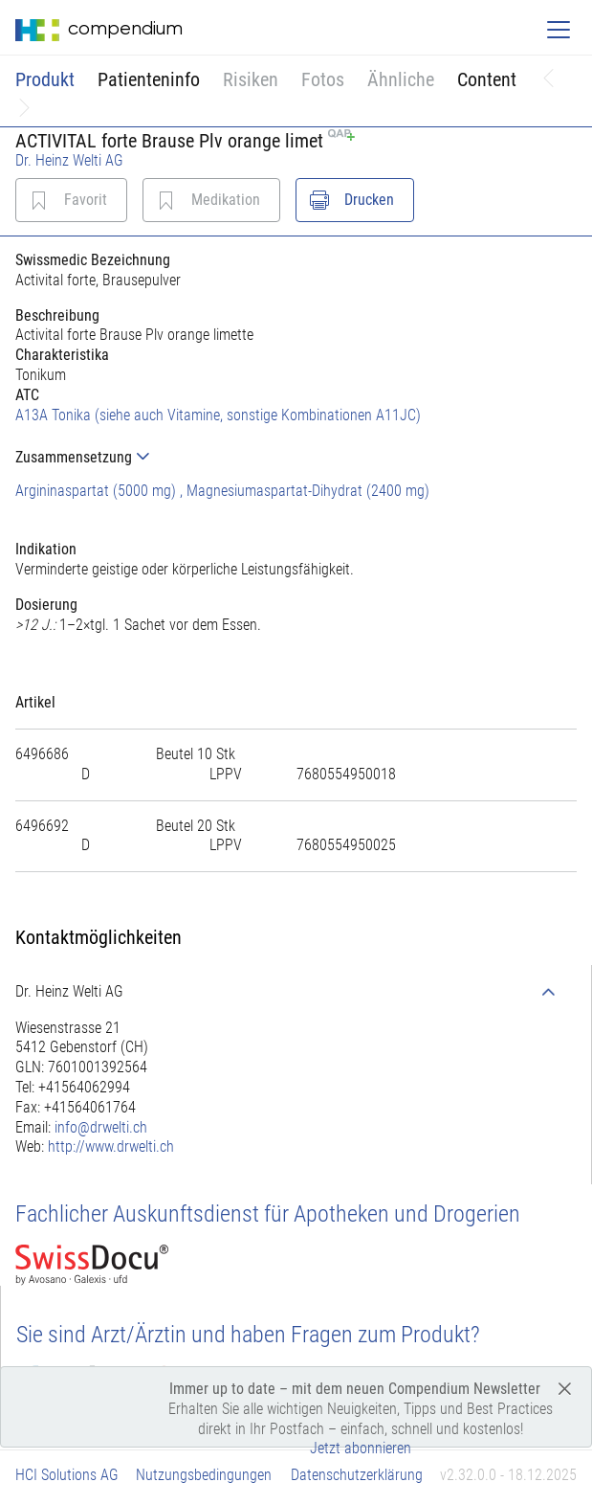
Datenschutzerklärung (357, 1475)
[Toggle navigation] (558, 29)
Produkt (45, 79)
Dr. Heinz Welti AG (69, 160)
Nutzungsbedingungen (204, 1475)
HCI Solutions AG (67, 1475)
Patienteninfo (149, 79)
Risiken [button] (250, 79)
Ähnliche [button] (400, 79)
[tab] (296, 457)
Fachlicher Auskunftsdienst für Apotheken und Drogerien (267, 1214)
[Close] (565, 1388)
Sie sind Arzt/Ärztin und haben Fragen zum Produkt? (248, 1334)
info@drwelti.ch (101, 1127)
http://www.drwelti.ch (111, 1146)
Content (486, 79)
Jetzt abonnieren (360, 1448)
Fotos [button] (322, 79)
